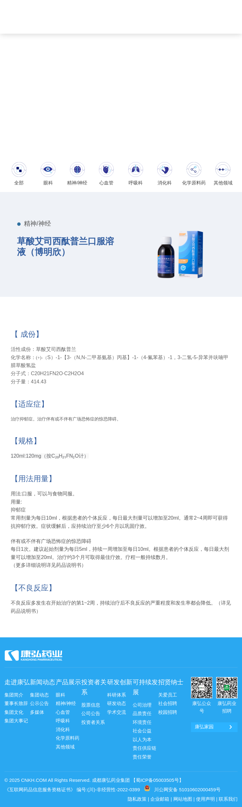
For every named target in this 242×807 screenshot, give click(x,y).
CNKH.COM (34, 777)
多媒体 (36, 711)
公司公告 (90, 712)
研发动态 (116, 702)
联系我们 (228, 796)
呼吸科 (62, 719)
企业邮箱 (159, 796)
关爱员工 (167, 694)
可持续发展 (145, 686)
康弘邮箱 (156, 5)
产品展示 (68, 681)
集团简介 (13, 694)
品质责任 (141, 712)
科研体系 (116, 694)
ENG (223, 24)
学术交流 (116, 711)
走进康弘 (17, 681)
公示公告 (39, 702)
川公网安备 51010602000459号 (187, 786)
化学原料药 (67, 736)
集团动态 (39, 694)
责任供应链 (144, 746)
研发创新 (119, 681)
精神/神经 (65, 702)
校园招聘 (167, 711)
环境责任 (141, 721)
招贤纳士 (170, 681)
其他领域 (64, 744)
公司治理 (141, 704)
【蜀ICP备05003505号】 (157, 777)
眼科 (60, 694)
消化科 (62, 727)
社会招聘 (167, 702)
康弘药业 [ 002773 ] (216, 5)
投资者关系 (94, 686)
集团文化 (13, 711)
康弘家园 (181, 5)
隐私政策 (137, 796)
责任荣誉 (141, 754)
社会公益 (141, 729)
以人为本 (141, 737)
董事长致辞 (15, 702)
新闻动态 (42, 681)
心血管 (62, 711)
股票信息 (90, 704)
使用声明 (205, 796)
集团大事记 (15, 719)
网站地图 (182, 796)
